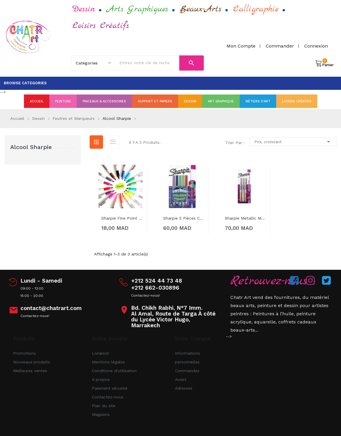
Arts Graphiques (137, 9)
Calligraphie (256, 9)
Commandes (187, 370)
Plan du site (103, 405)
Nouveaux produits (31, 362)
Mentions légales (108, 362)
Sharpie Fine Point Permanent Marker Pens (122, 218)
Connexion (316, 46)
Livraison (100, 353)
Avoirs (181, 379)
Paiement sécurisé (110, 388)
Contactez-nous (107, 397)
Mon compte (241, 46)
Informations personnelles (187, 357)
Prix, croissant (293, 141)
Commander (280, 46)
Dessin (83, 9)
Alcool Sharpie (31, 147)
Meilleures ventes (30, 370)
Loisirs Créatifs (100, 25)
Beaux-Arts (200, 9)
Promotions (24, 353)
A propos (101, 379)
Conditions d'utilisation (114, 370)
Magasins (101, 414)
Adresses (183, 388)
